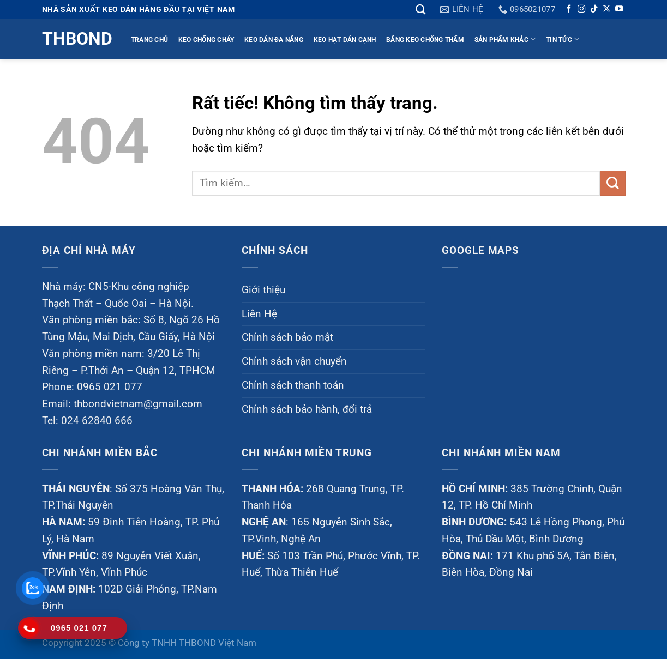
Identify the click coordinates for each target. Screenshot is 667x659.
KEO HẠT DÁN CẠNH (345, 39)
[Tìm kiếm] (420, 9)
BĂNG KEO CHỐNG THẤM (425, 39)
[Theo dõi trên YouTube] (619, 9)
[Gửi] (613, 183)
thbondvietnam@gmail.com (138, 403)
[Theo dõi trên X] (606, 9)
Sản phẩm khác (505, 39)
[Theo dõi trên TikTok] (594, 9)
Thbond (76, 38)
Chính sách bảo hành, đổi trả (307, 409)
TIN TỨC (562, 39)
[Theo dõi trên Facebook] (569, 9)
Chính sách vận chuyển (294, 361)
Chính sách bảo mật (287, 337)
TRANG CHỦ (149, 39)
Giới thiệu (263, 289)
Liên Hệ (259, 313)
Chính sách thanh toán (293, 385)
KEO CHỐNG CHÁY (206, 39)
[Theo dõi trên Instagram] (581, 9)
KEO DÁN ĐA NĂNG (273, 39)
